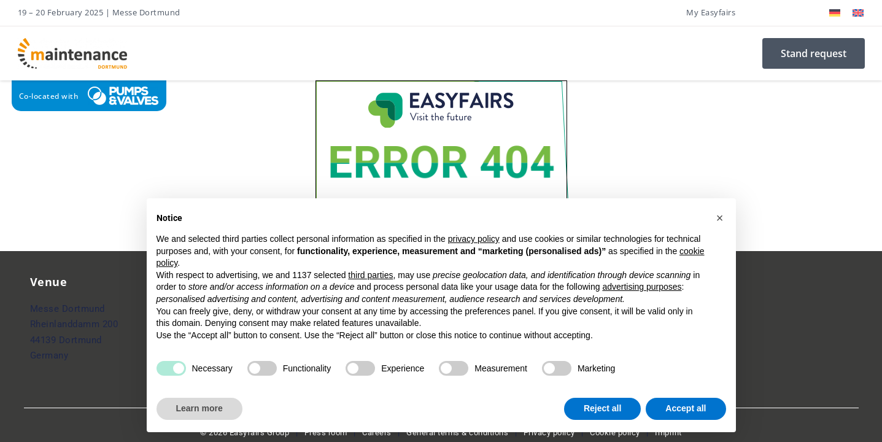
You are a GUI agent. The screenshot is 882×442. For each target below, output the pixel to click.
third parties (370, 275)
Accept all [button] (685, 408)
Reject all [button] (602, 408)
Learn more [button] (199, 408)
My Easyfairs (710, 12)
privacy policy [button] (474, 239)
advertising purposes (641, 287)
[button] (720, 218)
